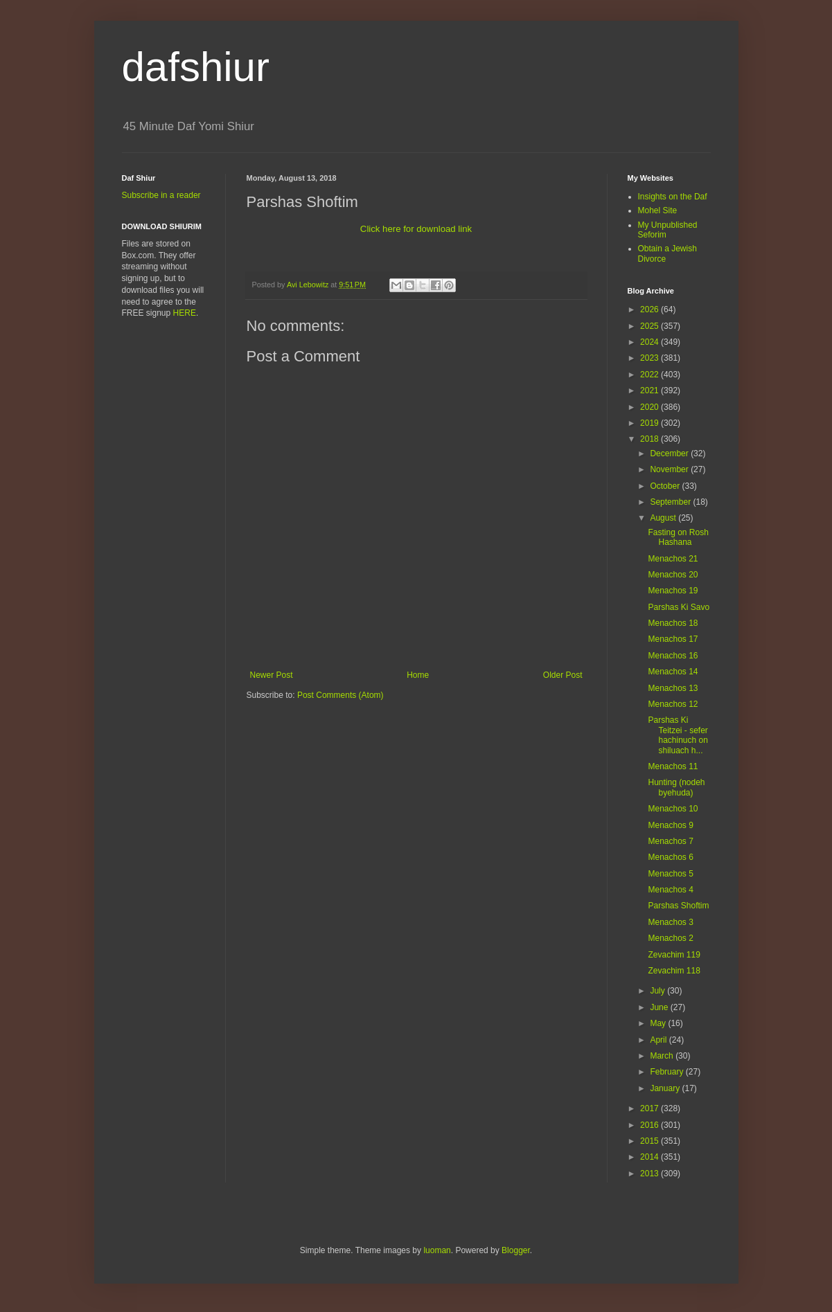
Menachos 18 (673, 623)
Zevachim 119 (674, 955)
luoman (436, 1250)
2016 (650, 1125)
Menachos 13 (673, 688)
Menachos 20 (673, 574)
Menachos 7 (670, 841)
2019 (650, 423)
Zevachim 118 (674, 971)
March (662, 1056)
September (671, 502)
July (658, 991)
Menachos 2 (670, 938)
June (660, 1007)
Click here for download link (416, 229)
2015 (650, 1141)
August (664, 518)
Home (418, 675)
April (659, 1040)
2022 (650, 374)
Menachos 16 (673, 656)
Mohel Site (658, 210)
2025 (650, 326)
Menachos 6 (670, 857)
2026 (650, 309)
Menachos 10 (673, 809)
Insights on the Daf (672, 196)
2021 (650, 390)
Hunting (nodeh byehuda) (676, 787)
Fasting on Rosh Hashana (678, 537)
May (659, 1023)
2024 (650, 342)
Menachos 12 (673, 704)
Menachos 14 (673, 671)
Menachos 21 (673, 559)
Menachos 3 (670, 922)
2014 (650, 1157)
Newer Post (271, 675)
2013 (650, 1173)
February (667, 1072)
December (670, 453)
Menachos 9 (670, 825)
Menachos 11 (673, 766)
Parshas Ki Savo (678, 607)
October (666, 486)
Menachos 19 (673, 590)
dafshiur (195, 67)
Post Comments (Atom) (340, 695)
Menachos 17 (673, 639)
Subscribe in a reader (161, 195)
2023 (650, 358)
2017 (650, 1108)
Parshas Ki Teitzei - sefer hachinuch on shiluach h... (677, 735)
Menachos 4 (670, 890)
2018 (650, 439)
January (666, 1088)
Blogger (516, 1250)
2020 (650, 407)
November (670, 469)
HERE (184, 313)
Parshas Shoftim (678, 905)
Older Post (563, 675)
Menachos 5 (670, 874)
